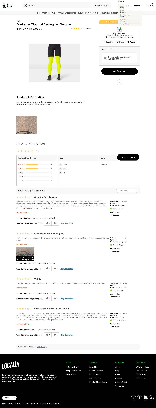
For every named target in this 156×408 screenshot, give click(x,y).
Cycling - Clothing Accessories (107, 13)
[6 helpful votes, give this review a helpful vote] (47, 334)
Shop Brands (71, 374)
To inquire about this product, (119, 58)
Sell (128, 5)
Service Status (141, 371)
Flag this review (67, 223)
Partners (118, 378)
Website (131, 42)
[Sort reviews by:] (127, 190)
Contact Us (119, 386)
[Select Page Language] (9, 398)
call (115, 59)
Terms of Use (141, 378)
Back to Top (42, 347)
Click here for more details (38, 104)
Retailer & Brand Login (98, 382)
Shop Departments (73, 371)
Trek (54, 13)
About (137, 5)
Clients (118, 374)
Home (38, 13)
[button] (25, 254)
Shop (120, 5)
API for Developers (143, 367)
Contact (120, 42)
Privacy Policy (141, 374)
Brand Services (95, 374)
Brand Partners (95, 378)
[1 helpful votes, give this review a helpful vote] (47, 298)
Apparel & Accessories (67, 13)
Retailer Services (96, 371)
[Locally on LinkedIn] (145, 397)
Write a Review (128, 157)
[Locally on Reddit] (133, 397)
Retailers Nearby (72, 367)
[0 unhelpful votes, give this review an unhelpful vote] (55, 223)
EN (147, 5)
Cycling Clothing (85, 13)
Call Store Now (119, 71)
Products (46, 13)
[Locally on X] (151, 397)
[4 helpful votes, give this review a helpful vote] (47, 223)
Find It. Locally (99, 5)
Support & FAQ (121, 382)
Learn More (93, 367)
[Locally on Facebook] (139, 397)
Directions (108, 42)
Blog (117, 371)
